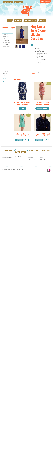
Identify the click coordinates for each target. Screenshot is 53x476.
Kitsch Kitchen (6, 56)
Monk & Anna (6, 34)
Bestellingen (31, 157)
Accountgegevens (32, 159)
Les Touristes (6, 40)
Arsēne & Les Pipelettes (6, 37)
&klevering (5, 54)
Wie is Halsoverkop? (7, 157)
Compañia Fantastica (5, 60)
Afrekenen (18, 2)
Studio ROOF (6, 48)
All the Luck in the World (6, 66)
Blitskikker (12, 169)
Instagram (42, 155)
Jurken (44, 72)
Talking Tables (6, 42)
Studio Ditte (6, 52)
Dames (4, 78)
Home (9, 20)
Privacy (16, 158)
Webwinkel (18, 20)
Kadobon (4, 84)
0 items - (45, 1)
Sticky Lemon (6, 73)
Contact (42, 20)
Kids (3, 75)
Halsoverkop (6, 69)
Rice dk (4, 81)
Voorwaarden (18, 161)
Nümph (4, 50)
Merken (4, 32)
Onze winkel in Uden (30, 20)
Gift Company (6, 46)
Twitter (42, 157)
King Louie (5, 71)
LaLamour (5, 44)
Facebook (42, 159)
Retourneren (18, 156)
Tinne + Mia (5, 63)
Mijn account (7, 2)
